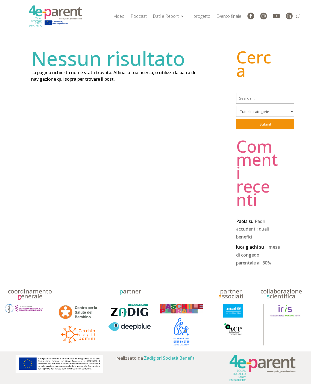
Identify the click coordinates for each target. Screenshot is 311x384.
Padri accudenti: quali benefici (252, 229)
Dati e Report (166, 16)
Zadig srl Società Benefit (169, 358)
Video (119, 16)
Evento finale (228, 16)
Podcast (139, 16)
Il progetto (200, 16)
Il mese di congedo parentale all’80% (258, 255)
